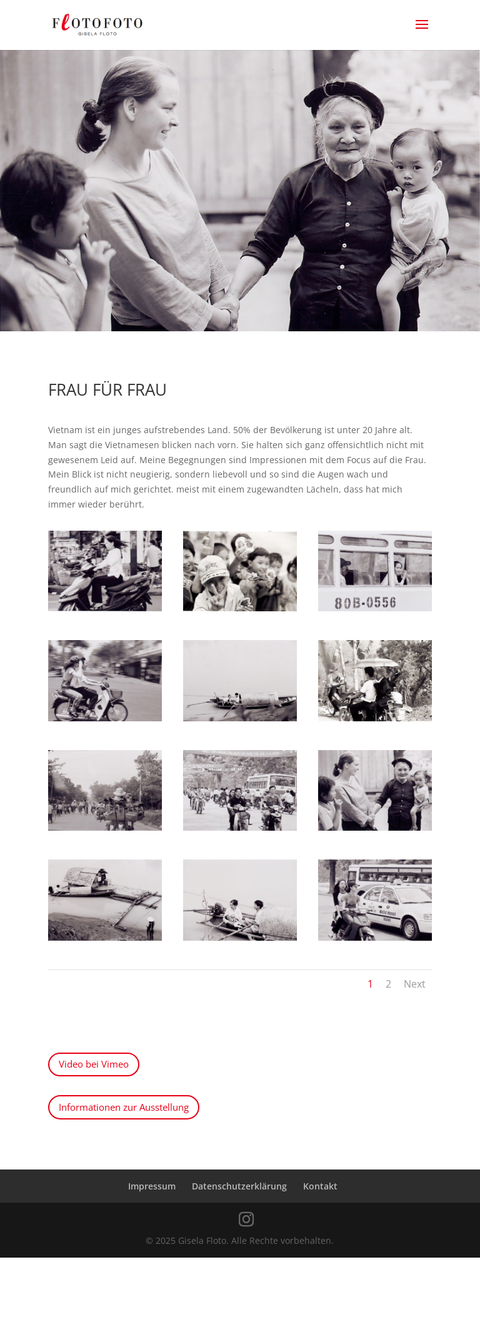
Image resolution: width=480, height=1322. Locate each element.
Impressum (152, 1186)
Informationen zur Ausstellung (124, 1107)
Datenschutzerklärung (239, 1186)
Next (415, 984)
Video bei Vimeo (94, 1064)
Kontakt (320, 1186)
